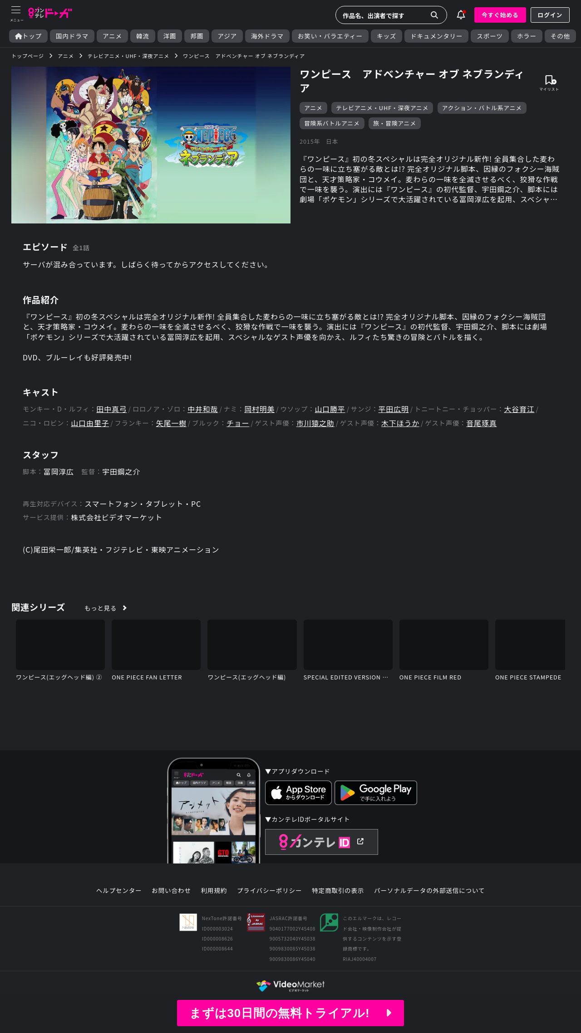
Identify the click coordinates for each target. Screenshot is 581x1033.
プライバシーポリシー (269, 891)
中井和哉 (202, 409)
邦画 (196, 36)
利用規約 (214, 891)
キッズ (386, 36)
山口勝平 (330, 409)
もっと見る (100, 607)
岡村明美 (259, 409)
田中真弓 (111, 409)
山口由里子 (90, 423)
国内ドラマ (72, 36)
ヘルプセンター (119, 891)
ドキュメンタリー (436, 36)
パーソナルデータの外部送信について (429, 891)
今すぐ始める (500, 14)
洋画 (170, 36)
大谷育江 (519, 409)
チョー (237, 423)
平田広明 (394, 409)
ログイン (550, 14)
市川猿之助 (315, 423)
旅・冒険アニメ (394, 123)
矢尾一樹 (171, 423)
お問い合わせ (171, 891)
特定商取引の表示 (338, 891)
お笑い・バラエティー (330, 36)
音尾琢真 (481, 423)
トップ (28, 36)
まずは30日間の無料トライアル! (290, 1013)
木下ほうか (400, 423)
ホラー (527, 36)
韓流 (142, 36)
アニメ (112, 36)
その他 (560, 36)
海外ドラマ (267, 36)
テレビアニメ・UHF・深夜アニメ (382, 107)
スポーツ (489, 36)
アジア (227, 36)
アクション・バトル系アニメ (482, 107)
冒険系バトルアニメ (332, 123)
